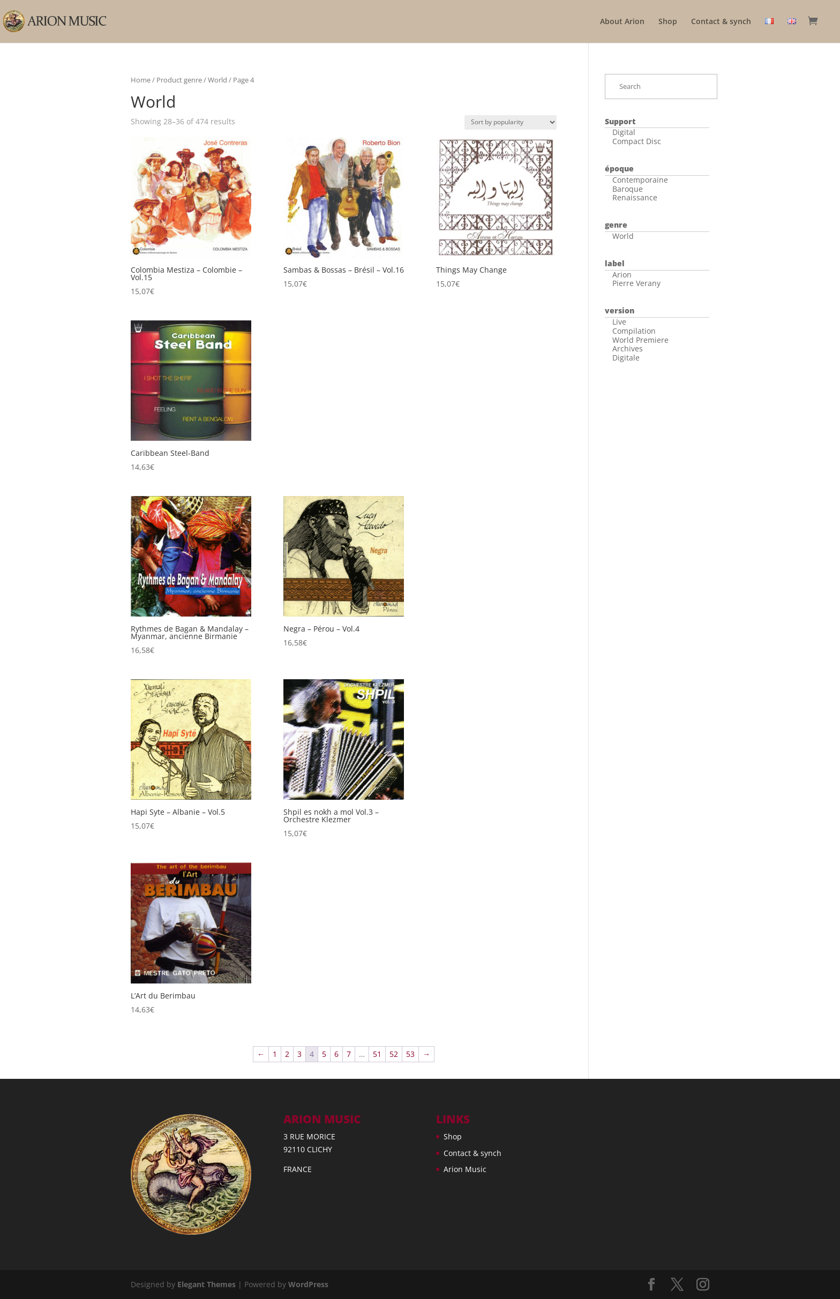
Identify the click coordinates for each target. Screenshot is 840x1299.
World (217, 80)
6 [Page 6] (336, 1054)
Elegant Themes (206, 1284)
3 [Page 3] (299, 1054)
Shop (667, 22)
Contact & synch (721, 22)
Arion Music (465, 1169)
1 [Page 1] (275, 1054)
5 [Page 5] (324, 1054)
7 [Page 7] (349, 1054)
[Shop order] (510, 122)
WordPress (308, 1284)
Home (141, 80)
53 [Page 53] (410, 1054)
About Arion (622, 22)
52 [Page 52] (393, 1054)
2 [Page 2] (287, 1054)
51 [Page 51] (377, 1054)
